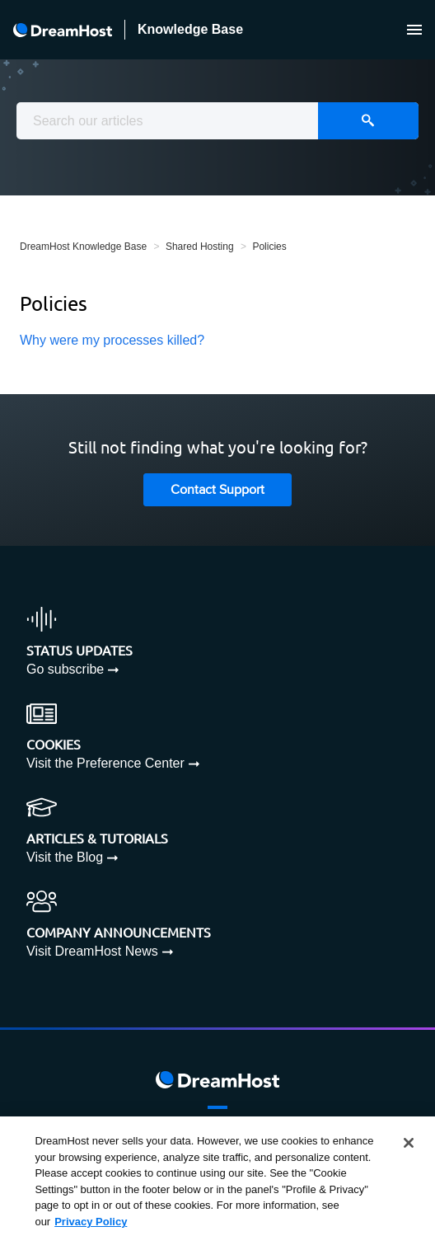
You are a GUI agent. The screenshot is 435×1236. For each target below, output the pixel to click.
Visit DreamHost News (92, 951)
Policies (269, 246)
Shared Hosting (200, 246)
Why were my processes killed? (112, 340)
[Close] (409, 1148)
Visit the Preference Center (105, 763)
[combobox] (217, 120)
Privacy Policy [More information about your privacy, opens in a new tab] (90, 1226)
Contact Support (217, 490)
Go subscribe (65, 669)
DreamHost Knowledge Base (83, 246)
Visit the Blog (64, 857)
